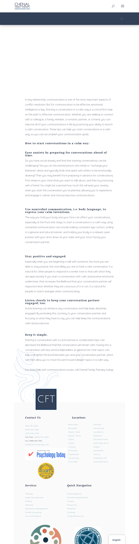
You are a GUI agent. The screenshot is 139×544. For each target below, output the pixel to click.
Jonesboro (98, 432)
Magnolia (97, 435)
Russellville (98, 450)
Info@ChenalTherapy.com (37, 444)
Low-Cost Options (33, 516)
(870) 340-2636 (32, 429)
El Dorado (72, 450)
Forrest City (73, 458)
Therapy (29, 494)
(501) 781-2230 (31, 426)
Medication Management (36, 508)
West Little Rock (100, 462)
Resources (72, 505)
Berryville (72, 428)
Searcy (96, 454)
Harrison (97, 424)
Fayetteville (73, 454)
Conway (72, 447)
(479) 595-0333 (32, 433)
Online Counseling (33, 512)
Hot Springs (98, 428)
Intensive (29, 505)
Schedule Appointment (77, 497)
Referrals (71, 508)
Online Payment (74, 494)
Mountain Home (100, 439)
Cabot (71, 439)
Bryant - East (74, 432)
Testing (28, 501)
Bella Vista (73, 424)
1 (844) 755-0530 (41, 437)
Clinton (71, 443)
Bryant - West (74, 435)
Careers (70, 501)
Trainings (71, 512)
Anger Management (34, 497)
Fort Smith (73, 462)
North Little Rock (101, 443)
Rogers (96, 447)
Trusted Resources (75, 516)
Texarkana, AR (100, 458)
